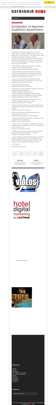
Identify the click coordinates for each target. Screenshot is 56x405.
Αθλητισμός (15, 371)
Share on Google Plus (28, 153)
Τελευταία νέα (15, 379)
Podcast (14, 368)
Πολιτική (14, 375)
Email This (41, 153)
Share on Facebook (15, 153)
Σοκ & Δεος (15, 378)
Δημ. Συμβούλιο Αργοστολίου (17, 22)
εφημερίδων (25, 260)
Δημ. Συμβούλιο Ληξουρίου (19, 374)
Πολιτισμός (15, 377)
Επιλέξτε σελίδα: (43, 6)
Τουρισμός (14, 381)
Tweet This (21, 153)
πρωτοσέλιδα (19, 260)
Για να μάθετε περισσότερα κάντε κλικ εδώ (29, 4)
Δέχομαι (49, 2)
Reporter (14, 370)
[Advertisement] (21, 273)
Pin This (34, 153)
